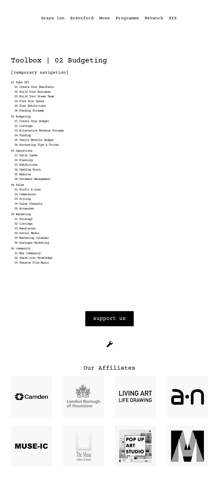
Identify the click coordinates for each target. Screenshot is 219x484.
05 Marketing (21, 214)
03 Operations (21, 151)
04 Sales (17, 185)
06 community (21, 248)
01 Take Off (20, 82)
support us (109, 319)
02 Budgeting (21, 117)
